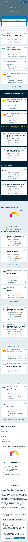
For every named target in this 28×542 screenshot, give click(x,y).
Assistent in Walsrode (5, 434)
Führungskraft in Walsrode (5, 439)
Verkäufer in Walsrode (5, 431)
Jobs (11, 7)
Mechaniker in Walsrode (5, 441)
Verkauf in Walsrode (4, 429)
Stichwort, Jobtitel (4, 18)
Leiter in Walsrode (4, 436)
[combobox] (14, 20)
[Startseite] (4, 2)
